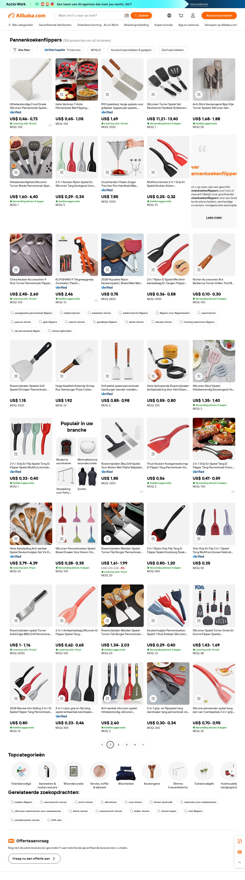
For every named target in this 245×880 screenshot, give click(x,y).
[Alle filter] (21, 49)
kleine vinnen (78, 811)
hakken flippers (21, 802)
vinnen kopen (166, 811)
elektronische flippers (133, 313)
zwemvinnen (206, 313)
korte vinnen (84, 802)
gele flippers (48, 322)
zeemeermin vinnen (53, 802)
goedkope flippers (105, 322)
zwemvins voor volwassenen (198, 802)
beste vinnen (134, 322)
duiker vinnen (139, 811)
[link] (239, 841)
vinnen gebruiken (60, 331)
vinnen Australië (161, 802)
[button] (126, 15)
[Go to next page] (143, 744)
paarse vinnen (21, 322)
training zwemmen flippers (197, 322)
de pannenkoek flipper (25, 331)
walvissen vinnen (99, 313)
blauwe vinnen (161, 322)
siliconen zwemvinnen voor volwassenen (36, 811)
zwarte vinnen (75, 322)
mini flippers (193, 811)
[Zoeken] (141, 15)
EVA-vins (54, 820)
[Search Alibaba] (89, 15)
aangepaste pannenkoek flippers (31, 313)
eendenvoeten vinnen (25, 820)
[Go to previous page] (102, 744)
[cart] (182, 16)
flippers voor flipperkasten (173, 313)
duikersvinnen (70, 313)
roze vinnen (133, 802)
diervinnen (109, 802)
